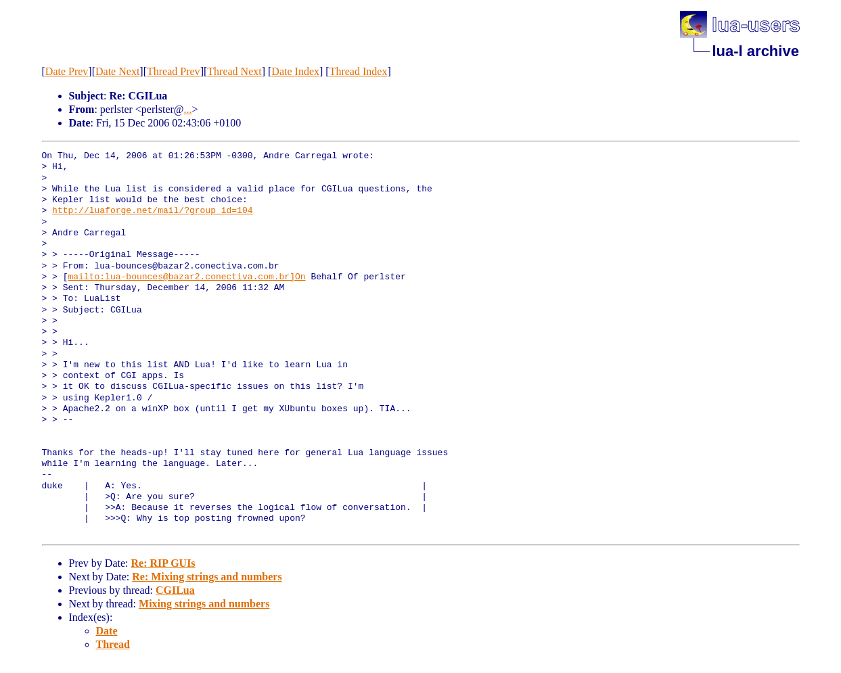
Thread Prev (173, 71)
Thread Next (234, 71)
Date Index (295, 71)
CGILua (175, 590)
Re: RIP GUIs (163, 563)
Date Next (117, 71)
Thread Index (358, 71)
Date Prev (67, 71)
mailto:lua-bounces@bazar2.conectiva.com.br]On (187, 277)
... (188, 109)
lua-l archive (755, 51)
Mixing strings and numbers (204, 603)
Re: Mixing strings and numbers (206, 576)
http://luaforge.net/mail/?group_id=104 (152, 211)
